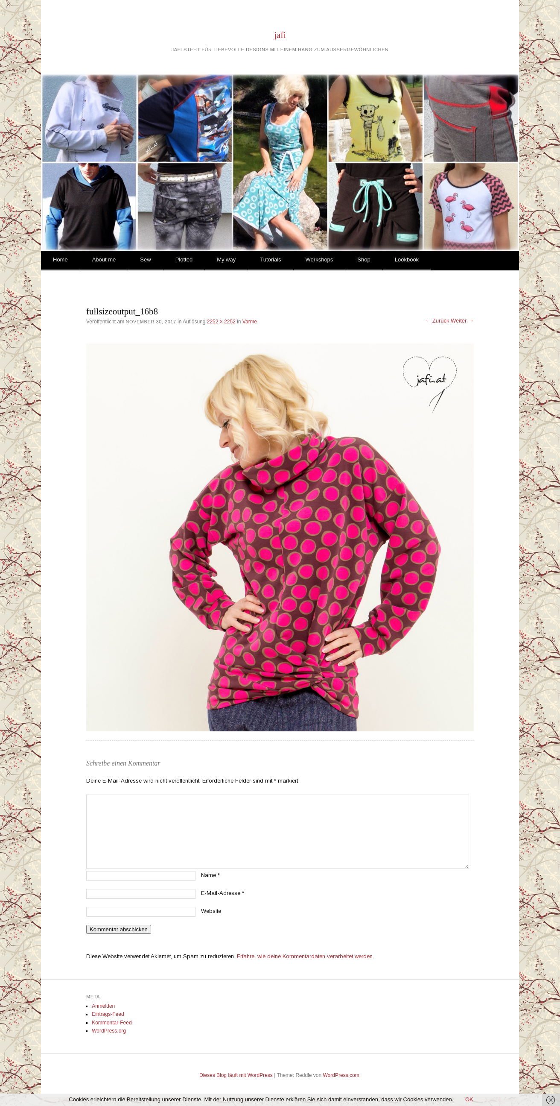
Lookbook (407, 259)
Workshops (319, 259)
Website (211, 911)
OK (469, 1099)
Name (210, 875)
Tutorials (270, 259)
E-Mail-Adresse (222, 893)
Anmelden (103, 1006)
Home (60, 259)
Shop (363, 259)
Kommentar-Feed (111, 1023)
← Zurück (437, 320)
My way (226, 259)
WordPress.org (109, 1031)
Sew (145, 259)
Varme (249, 322)
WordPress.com (341, 1075)
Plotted (183, 259)
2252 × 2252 (221, 322)
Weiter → (462, 320)
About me (104, 259)
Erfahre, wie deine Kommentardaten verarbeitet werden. (305, 956)
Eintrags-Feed (108, 1014)
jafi (280, 35)
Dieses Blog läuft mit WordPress (236, 1075)
